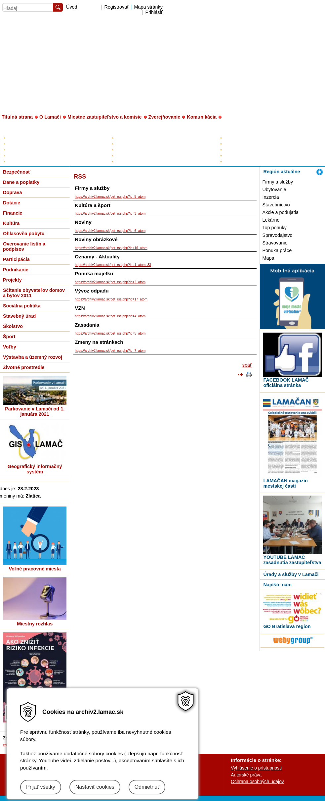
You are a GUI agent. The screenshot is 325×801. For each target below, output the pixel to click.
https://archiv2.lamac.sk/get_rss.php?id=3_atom (110, 213)
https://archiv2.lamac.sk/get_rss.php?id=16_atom (111, 248)
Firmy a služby (277, 182)
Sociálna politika (22, 305)
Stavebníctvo (276, 204)
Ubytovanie (274, 189)
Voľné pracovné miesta (35, 568)
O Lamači (50, 117)
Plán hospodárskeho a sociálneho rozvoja (48, 143)
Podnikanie (15, 269)
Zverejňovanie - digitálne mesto (38, 161)
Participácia (16, 259)
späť (247, 365)
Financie (12, 213)
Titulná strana (17, 117)
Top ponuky (274, 227)
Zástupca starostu (133, 143)
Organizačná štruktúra (245, 155)
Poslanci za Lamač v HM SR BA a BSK (154, 161)
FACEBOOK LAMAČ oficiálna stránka (286, 382)
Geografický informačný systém (35, 469)
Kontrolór (124, 155)
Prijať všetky (40, 787)
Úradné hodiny (238, 143)
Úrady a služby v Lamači (290, 574)
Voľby (9, 346)
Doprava (12, 192)
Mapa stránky (148, 7)
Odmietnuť (147, 787)
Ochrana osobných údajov (257, 781)
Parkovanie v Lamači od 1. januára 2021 (34, 411)
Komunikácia (202, 117)
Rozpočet (16, 149)
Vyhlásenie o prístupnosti (256, 768)
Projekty (12, 280)
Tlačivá (230, 161)
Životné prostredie (24, 367)
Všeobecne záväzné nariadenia (38, 155)
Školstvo (13, 326)
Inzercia (270, 197)
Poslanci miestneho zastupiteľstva (149, 149)
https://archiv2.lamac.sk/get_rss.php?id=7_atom (110, 350)
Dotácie (11, 202)
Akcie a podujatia (280, 212)
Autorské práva (246, 774)
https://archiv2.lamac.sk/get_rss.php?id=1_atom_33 (113, 265)
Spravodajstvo (277, 235)
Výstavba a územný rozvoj (32, 357)
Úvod (71, 7)
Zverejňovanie (164, 117)
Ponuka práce (277, 250)
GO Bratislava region (286, 626)
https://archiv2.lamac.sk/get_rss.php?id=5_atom (110, 333)
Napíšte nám (277, 584)
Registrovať (116, 7)
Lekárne (270, 220)
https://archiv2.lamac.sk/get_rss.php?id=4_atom (110, 316)
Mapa (268, 258)
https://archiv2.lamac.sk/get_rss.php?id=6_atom (110, 231)
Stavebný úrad (19, 316)
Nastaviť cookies (94, 787)
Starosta (123, 137)
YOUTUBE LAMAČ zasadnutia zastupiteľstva (292, 560)
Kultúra (11, 223)
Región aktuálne (281, 171)
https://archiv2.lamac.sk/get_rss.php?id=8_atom (110, 196)
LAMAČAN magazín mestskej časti (285, 483)
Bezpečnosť (16, 172)
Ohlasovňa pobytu (24, 233)
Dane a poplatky (21, 182)
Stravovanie (274, 242)
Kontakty (232, 137)
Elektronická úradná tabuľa (34, 137)
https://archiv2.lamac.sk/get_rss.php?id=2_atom (110, 282)
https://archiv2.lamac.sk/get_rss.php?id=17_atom (111, 299)
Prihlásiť (154, 12)
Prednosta (233, 149)
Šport (9, 336)
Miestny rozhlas (35, 623)
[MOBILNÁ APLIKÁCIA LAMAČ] (292, 327)
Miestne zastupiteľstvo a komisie (104, 117)
